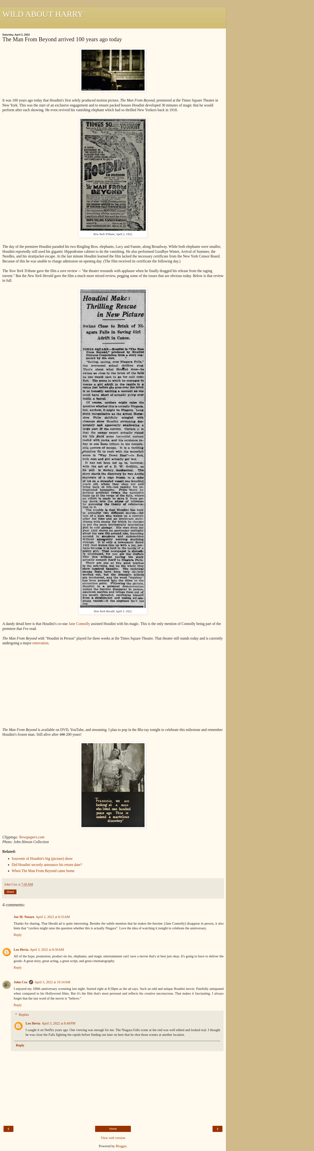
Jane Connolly (79, 624)
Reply (18, 935)
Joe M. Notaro (24, 917)
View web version (113, 1138)
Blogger (121, 1146)
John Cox (21, 982)
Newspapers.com (31, 837)
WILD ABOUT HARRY (42, 13)
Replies (24, 1014)
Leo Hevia (21, 949)
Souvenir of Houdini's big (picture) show (42, 859)
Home (113, 1129)
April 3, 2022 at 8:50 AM (47, 949)
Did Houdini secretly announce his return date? (47, 865)
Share (10, 892)
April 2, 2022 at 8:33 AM (53, 917)
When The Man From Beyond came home (43, 871)
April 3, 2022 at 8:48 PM (58, 1023)
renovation (40, 643)
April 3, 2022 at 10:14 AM (52, 982)
